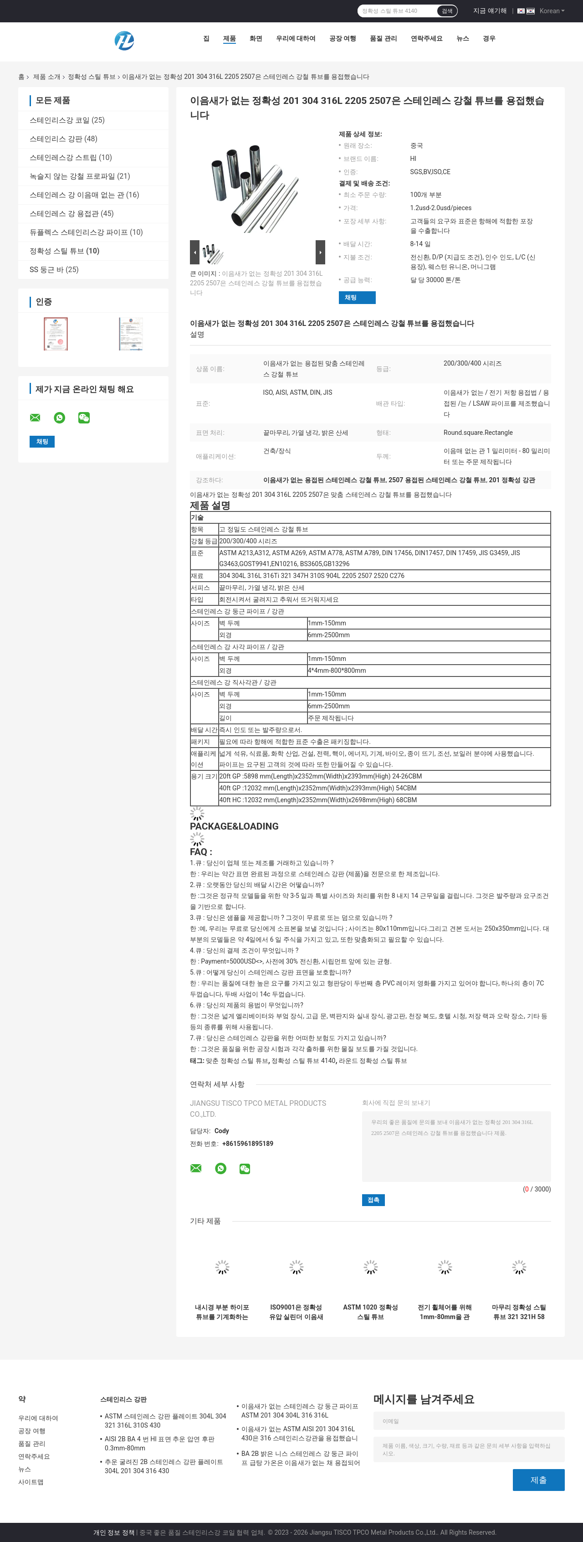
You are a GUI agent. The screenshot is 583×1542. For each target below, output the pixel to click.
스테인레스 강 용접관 (64, 213)
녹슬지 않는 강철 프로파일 (72, 176)
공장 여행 (342, 38)
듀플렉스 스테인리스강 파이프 (79, 232)
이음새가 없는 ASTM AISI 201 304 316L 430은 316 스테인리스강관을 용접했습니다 (299, 1434)
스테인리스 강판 (56, 138)
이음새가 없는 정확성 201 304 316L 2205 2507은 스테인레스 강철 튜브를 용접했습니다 (256, 283)
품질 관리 (383, 38)
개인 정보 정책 (114, 1532)
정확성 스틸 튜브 (92, 76)
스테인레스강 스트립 (63, 157)
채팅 (351, 297)
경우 (489, 38)
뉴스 (462, 38)
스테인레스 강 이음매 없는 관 (77, 195)
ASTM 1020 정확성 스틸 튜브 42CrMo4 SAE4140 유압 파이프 (370, 1312)
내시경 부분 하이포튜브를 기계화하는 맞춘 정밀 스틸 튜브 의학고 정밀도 (222, 1312)
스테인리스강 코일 (60, 120)
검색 (447, 11)
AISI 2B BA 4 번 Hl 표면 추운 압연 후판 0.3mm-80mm (160, 1443)
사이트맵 (31, 1481)
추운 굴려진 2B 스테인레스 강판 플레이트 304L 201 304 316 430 (164, 1466)
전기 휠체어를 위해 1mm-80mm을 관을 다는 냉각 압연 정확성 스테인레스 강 (445, 1312)
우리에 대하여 (296, 38)
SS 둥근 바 (47, 269)
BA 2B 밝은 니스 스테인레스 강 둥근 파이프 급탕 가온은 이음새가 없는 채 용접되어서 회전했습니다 (300, 1459)
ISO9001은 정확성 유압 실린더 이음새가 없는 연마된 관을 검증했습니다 (296, 1312)
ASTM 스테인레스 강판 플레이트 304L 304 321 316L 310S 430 (165, 1421)
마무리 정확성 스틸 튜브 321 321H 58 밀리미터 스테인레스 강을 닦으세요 (519, 1312)
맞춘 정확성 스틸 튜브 (237, 1060)
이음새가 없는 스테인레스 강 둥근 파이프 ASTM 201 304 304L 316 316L (300, 1411)
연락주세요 (427, 38)
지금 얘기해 (489, 10)
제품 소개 (46, 76)
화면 (256, 38)
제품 (229, 38)
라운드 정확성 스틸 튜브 (373, 1060)
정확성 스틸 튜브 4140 (303, 1060)
